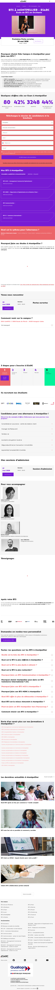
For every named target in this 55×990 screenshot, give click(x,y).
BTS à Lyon (4, 912)
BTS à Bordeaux (5, 907)
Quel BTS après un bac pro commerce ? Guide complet (19, 803)
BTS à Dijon (4, 909)
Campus (24, 6)
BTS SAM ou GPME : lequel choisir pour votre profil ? (19, 858)
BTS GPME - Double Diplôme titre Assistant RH (40, 937)
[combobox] (3, 143)
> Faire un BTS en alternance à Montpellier (12, 763)
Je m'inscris (38, 41)
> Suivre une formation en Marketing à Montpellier (14, 755)
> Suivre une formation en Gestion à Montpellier (14, 753)
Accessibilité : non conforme (30, 988)
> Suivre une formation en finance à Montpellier (14, 750)
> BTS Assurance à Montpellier (9, 739)
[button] (37, 988)
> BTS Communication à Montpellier (10, 734)
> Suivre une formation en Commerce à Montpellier (14, 748)
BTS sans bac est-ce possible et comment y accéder (18, 830)
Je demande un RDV (8, 640)
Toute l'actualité (49, 776)
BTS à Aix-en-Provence (7, 904)
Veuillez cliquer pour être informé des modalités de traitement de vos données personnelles (27, 163)
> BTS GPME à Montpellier (8, 765)
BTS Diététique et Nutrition (8, 938)
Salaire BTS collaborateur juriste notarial (15, 885)
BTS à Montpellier (5, 914)
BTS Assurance (5, 923)
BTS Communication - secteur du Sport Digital (13, 936)
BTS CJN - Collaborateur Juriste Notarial (11, 928)
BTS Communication (6, 933)
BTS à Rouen (31, 909)
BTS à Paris (31, 904)
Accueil (18, 6)
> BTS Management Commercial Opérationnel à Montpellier (17, 727)
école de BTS (7, 59)
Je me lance (4, 378)
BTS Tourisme (31, 930)
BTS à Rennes (31, 907)
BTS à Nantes (4, 917)
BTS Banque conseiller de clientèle (10, 926)
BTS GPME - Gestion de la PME (36, 935)
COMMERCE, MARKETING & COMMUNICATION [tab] (13, 174)
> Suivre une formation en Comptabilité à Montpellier (15, 758)
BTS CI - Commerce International (9, 931)
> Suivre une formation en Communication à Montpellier (16, 744)
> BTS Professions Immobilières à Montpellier (13, 742)
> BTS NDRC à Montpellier (8, 737)
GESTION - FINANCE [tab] (33, 174)
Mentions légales (20, 988)
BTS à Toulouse (32, 914)
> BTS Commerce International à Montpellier (13, 729)
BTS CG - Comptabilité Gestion (36, 932)
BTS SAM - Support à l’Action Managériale (39, 940)
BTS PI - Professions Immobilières (37, 927)
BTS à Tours (31, 917)
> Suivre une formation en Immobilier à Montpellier (15, 760)
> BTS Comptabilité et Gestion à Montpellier (12, 732)
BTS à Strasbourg (32, 912)
